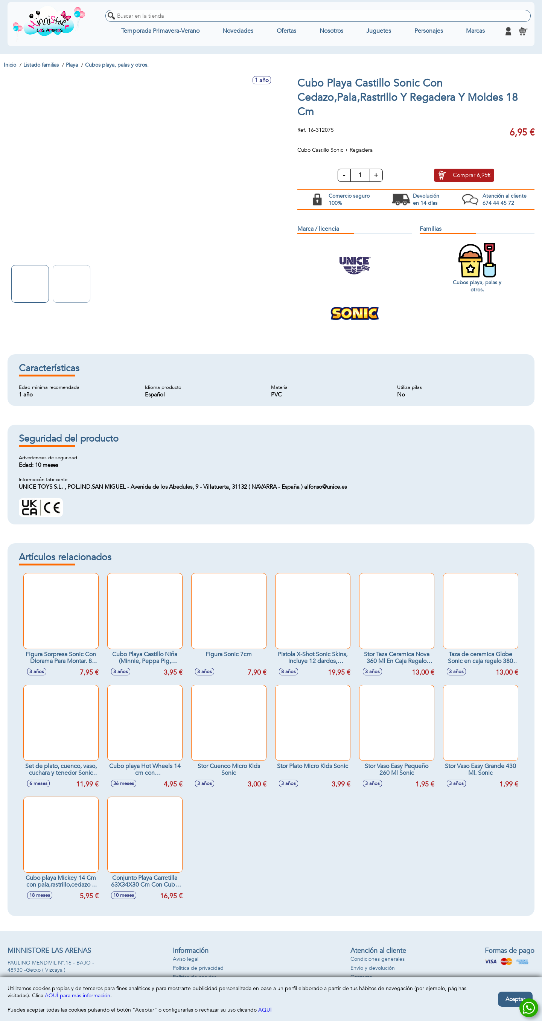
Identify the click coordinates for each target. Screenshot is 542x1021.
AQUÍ (265, 1009)
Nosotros (331, 31)
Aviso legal (185, 959)
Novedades (237, 31)
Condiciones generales (377, 959)
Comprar (471, 175)
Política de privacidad (198, 968)
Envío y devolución (372, 968)
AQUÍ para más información (77, 995)
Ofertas (286, 31)
